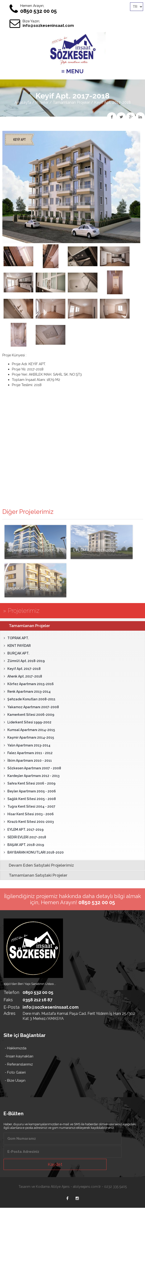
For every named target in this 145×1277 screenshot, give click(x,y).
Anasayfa (22, 102)
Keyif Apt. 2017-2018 (22, 669)
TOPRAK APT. (16, 638)
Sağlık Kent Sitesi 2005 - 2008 (30, 799)
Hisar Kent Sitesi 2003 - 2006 (29, 814)
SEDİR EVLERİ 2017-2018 (25, 837)
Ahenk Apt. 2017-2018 (23, 676)
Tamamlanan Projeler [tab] (26, 625)
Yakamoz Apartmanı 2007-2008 (31, 707)
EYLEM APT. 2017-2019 (24, 829)
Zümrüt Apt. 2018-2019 (24, 661)
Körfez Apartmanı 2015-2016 (29, 684)
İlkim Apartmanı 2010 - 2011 (28, 760)
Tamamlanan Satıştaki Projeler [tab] (35, 875)
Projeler (41, 102)
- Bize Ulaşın (15, 1080)
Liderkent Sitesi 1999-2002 (27, 722)
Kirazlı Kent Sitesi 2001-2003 (29, 822)
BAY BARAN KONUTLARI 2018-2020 (34, 852)
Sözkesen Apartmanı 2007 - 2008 (32, 768)
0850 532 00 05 (38, 11)
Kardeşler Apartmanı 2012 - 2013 (31, 776)
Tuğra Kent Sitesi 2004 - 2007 (29, 806)
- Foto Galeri (15, 1072)
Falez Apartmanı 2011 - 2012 (28, 753)
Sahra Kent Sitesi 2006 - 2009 (29, 783)
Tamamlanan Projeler (71, 102)
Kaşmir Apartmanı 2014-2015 (29, 737)
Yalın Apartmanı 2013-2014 (27, 745)
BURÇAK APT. (16, 653)
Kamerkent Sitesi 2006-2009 (29, 715)
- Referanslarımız (19, 1064)
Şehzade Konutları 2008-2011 (29, 699)
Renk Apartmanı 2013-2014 (27, 691)
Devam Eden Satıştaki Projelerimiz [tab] (38, 865)
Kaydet (55, 1164)
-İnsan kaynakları (19, 1056)
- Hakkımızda (15, 1048)
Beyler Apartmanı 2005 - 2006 (30, 791)
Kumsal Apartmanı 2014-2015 (29, 730)
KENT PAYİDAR (17, 646)
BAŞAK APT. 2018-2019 (24, 845)
